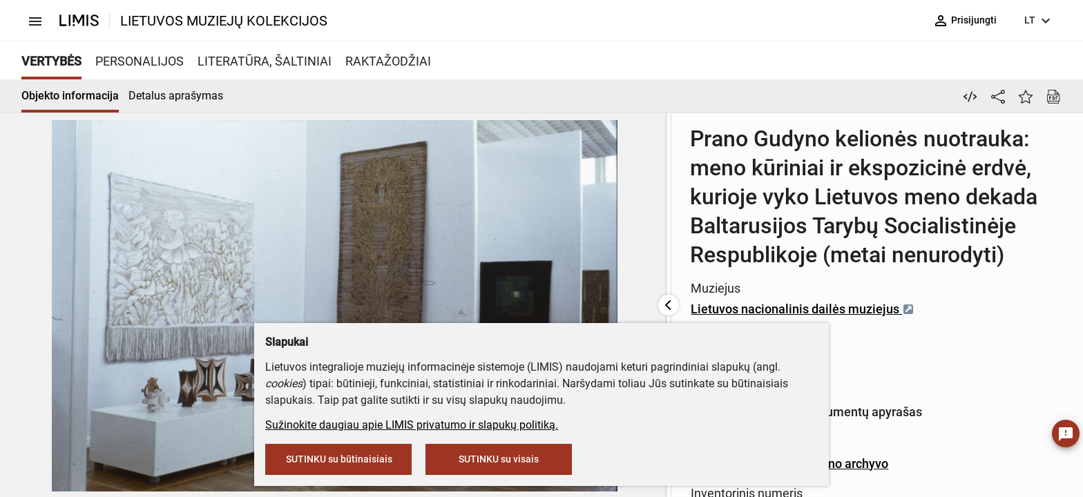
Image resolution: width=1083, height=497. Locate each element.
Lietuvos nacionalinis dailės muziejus (508, 251)
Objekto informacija (70, 95)
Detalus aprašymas (175, 95)
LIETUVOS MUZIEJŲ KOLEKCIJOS (223, 20)
